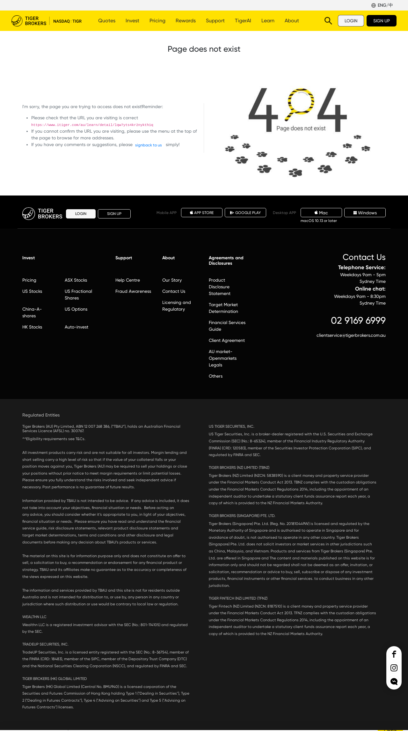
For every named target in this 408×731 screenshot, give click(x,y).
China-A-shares (32, 312)
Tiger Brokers (46, 20)
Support (215, 21)
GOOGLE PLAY (245, 212)
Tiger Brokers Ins (394, 668)
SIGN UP (381, 20)
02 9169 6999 (358, 320)
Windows (365, 212)
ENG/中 (385, 5)
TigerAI (243, 21)
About (292, 21)
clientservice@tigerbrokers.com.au (351, 335)
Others (215, 376)
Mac (321, 212)
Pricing (157, 21)
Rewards (186, 21)
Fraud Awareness (133, 291)
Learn (267, 21)
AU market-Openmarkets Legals (223, 358)
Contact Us (173, 291)
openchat (394, 681)
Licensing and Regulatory (176, 306)
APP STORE (202, 212)
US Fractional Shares (78, 294)
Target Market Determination (223, 308)
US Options (76, 309)
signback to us (148, 145)
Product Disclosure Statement (219, 286)
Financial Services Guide (227, 326)
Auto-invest (76, 326)
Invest (132, 21)
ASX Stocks (76, 280)
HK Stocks (32, 326)
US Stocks (32, 291)
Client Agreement (227, 340)
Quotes (106, 21)
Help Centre (127, 280)
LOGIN (351, 20)
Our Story (172, 280)
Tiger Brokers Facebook (394, 654)
